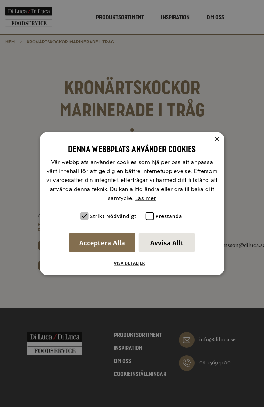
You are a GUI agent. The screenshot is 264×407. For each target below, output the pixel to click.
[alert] (132, 203)
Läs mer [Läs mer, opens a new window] (145, 198)
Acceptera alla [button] (102, 243)
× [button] (216, 139)
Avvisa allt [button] (167, 243)
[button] (132, 263)
